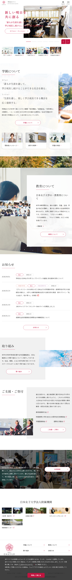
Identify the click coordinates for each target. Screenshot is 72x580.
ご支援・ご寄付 (53, 429)
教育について (53, 234)
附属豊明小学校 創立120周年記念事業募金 (50, 417)
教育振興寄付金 (41, 412)
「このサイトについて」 (25, 564)
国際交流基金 (58, 421)
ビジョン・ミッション (17, 31)
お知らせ (36, 327)
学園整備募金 (40, 421)
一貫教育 (39, 226)
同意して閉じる (36, 575)
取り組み (19, 371)
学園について (27, 123)
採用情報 (57, 469)
